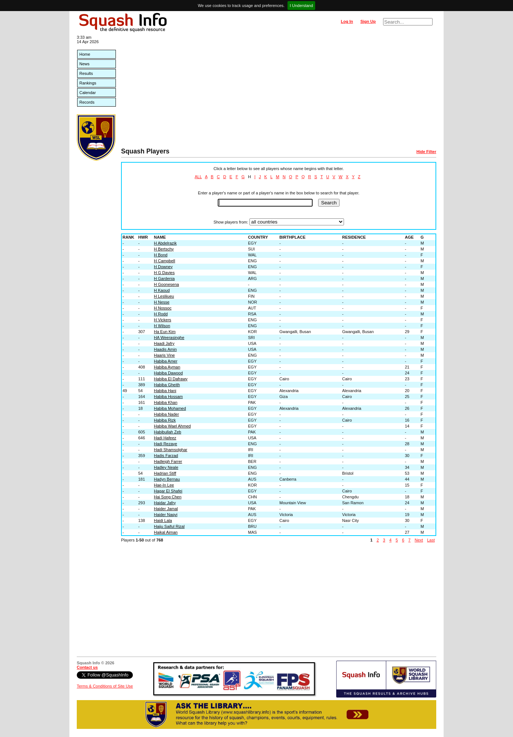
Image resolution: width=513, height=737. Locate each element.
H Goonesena (166, 284)
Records (86, 102)
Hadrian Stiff (165, 473)
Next (419, 540)
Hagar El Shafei (168, 491)
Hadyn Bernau (167, 479)
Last (431, 540)
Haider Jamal (166, 508)
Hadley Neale (166, 467)
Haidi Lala (163, 520)
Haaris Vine (164, 355)
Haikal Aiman (166, 532)
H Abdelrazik (165, 243)
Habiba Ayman (167, 367)
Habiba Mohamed (170, 408)
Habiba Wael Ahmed (172, 426)
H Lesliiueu (164, 296)
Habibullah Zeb (167, 432)
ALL (198, 176)
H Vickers (162, 320)
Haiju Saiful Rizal (169, 526)
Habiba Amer (166, 361)
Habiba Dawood (168, 373)
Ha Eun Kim (165, 331)
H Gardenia (164, 278)
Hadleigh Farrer (168, 461)
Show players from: (230, 222)
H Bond (161, 255)
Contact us (87, 667)
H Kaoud (162, 290)
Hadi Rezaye (165, 444)
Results (86, 73)
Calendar (87, 92)
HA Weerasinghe (169, 337)
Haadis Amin (165, 349)
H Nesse (161, 302)
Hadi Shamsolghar (170, 449)
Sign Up (368, 21)
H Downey (163, 266)
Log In (347, 21)
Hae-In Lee (164, 485)
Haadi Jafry (164, 343)
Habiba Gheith (167, 385)
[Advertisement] (278, 92)
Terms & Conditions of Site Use (105, 686)
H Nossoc (163, 308)
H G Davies (164, 272)
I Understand (301, 5)
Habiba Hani (165, 390)
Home (84, 54)
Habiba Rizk (165, 420)
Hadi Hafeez (165, 438)
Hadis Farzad (166, 455)
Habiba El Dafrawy (170, 379)
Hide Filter (426, 151)
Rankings (87, 83)
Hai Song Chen (168, 497)
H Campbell (164, 261)
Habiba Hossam (168, 396)
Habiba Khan (166, 402)
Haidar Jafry (165, 503)
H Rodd (161, 314)
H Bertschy (164, 249)
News (84, 64)
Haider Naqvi (166, 514)
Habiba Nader (166, 414)
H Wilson (162, 325)
